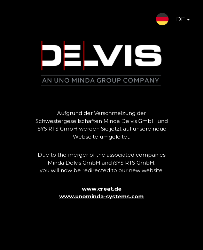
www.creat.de (102, 188)
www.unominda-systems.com (101, 196)
